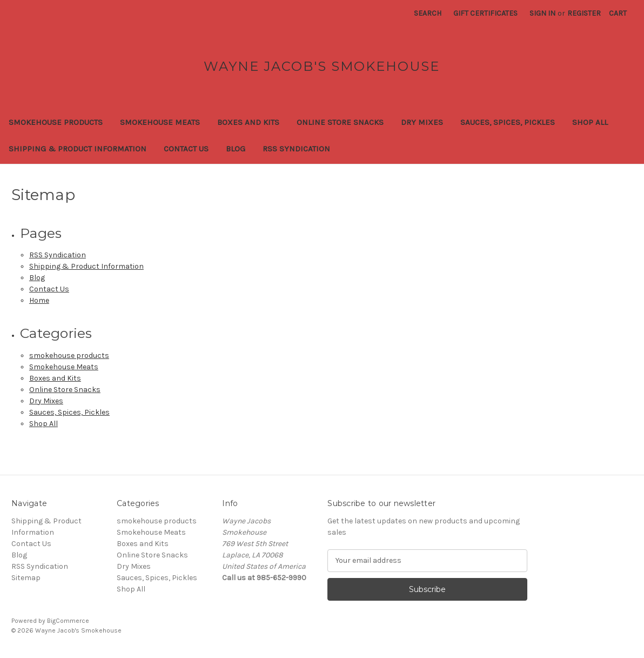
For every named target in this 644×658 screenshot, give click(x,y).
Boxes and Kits (248, 122)
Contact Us (186, 149)
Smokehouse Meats (160, 122)
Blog (235, 149)
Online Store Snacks (340, 122)
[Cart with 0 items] (618, 13)
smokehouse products (56, 122)
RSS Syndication (296, 149)
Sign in (542, 13)
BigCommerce (68, 620)
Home (39, 300)
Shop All (590, 122)
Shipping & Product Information (77, 149)
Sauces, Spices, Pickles (507, 122)
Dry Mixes (422, 122)
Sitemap (26, 577)
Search (427, 13)
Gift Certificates (485, 13)
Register (584, 13)
